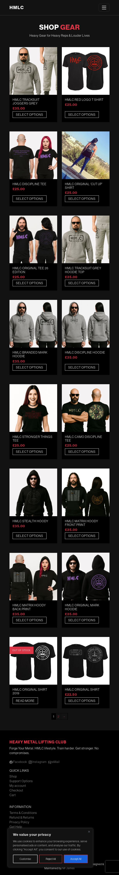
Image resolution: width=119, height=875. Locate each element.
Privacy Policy (19, 822)
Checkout (16, 790)
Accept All (75, 858)
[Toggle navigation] (104, 7)
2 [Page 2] (58, 716)
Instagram (38, 762)
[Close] (89, 831)
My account (17, 785)
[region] (50, 847)
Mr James (68, 868)
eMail (54, 762)
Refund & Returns (21, 817)
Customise (25, 858)
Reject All (51, 858)
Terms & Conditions (23, 813)
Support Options (21, 781)
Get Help (15, 826)
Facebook (18, 762)
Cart (12, 795)
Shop (13, 776)
